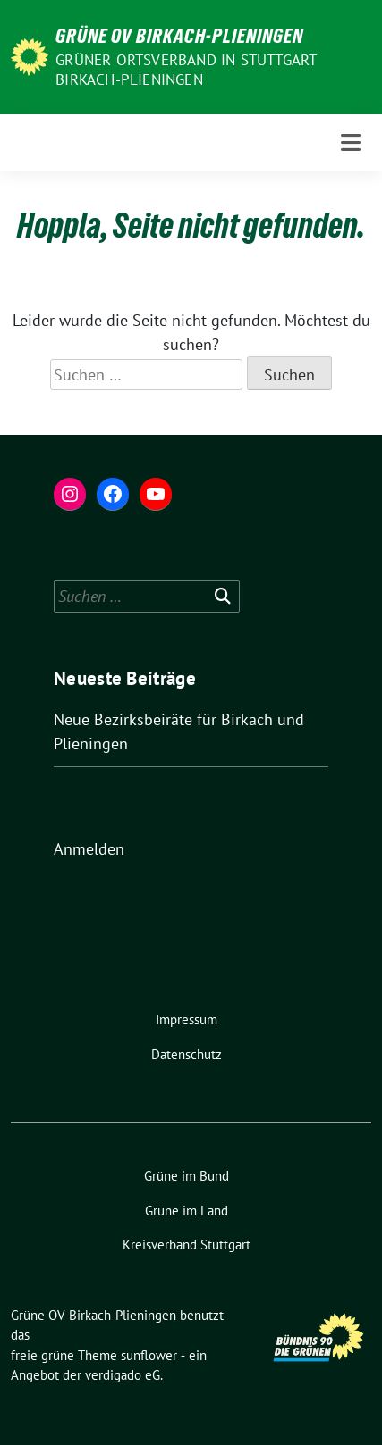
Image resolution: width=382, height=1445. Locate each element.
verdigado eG (122, 1374)
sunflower (149, 1355)
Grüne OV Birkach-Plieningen (179, 35)
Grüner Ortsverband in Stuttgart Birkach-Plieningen (185, 69)
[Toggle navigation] (350, 142)
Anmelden (89, 849)
